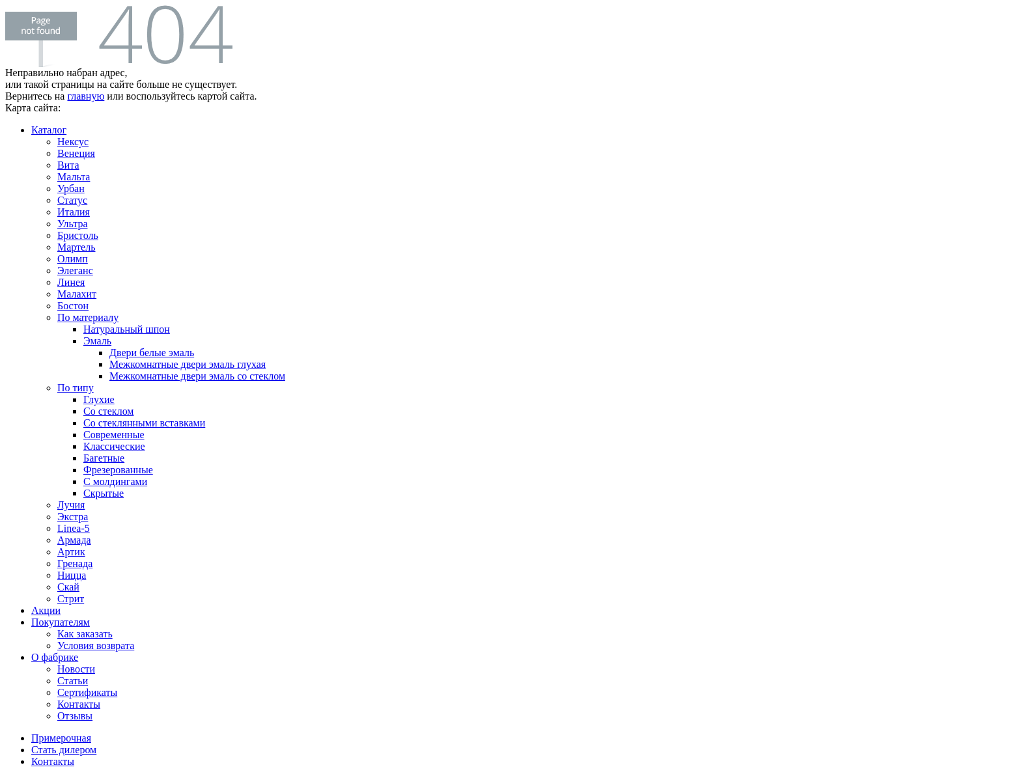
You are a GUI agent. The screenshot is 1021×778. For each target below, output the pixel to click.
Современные (114, 434)
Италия (73, 211)
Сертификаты (87, 692)
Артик (71, 551)
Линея (71, 282)
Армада (74, 540)
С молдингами (115, 481)
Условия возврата (95, 645)
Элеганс (75, 270)
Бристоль (77, 235)
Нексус (73, 141)
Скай (68, 586)
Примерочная (61, 737)
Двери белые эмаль (151, 352)
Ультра (72, 223)
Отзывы (74, 715)
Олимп (72, 258)
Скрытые (103, 493)
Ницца (71, 575)
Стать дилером (63, 749)
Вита (68, 165)
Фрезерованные (118, 469)
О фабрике (54, 657)
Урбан (71, 188)
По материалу (88, 317)
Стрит (70, 598)
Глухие (99, 399)
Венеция (76, 153)
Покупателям (60, 622)
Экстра (72, 516)
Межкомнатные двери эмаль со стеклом (197, 376)
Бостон (73, 305)
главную (85, 96)
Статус (72, 200)
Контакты (78, 704)
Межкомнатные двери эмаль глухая (187, 364)
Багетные (103, 458)
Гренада (74, 563)
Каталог (48, 129)
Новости (76, 668)
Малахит (76, 293)
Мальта (73, 176)
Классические (114, 446)
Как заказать (85, 633)
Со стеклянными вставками (144, 422)
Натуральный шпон (126, 329)
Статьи (72, 680)
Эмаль (97, 340)
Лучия (71, 504)
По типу (75, 387)
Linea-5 (73, 528)
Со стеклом (108, 411)
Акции (46, 610)
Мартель (76, 247)
